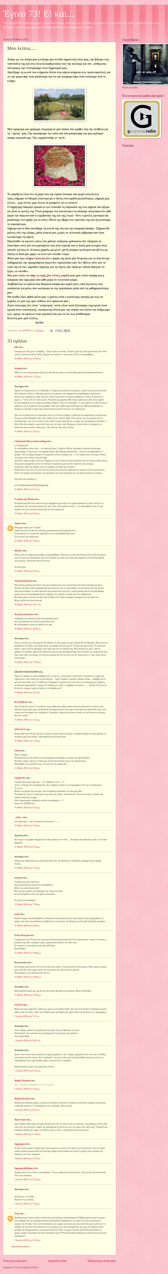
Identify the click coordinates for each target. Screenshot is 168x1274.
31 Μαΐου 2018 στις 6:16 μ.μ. (27, 847)
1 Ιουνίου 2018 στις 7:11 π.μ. (27, 1016)
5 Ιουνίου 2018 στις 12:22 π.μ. (27, 1240)
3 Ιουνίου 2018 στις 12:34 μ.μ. (27, 1179)
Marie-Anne (20, 1120)
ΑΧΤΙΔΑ (18, 1005)
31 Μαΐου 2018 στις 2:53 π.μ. (27, 431)
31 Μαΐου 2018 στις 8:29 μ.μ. (27, 925)
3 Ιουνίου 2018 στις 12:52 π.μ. (27, 1158)
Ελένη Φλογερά (21, 935)
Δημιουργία (19, 1144)
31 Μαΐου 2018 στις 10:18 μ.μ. (27, 995)
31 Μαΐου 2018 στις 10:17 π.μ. (27, 604)
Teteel (17, 750)
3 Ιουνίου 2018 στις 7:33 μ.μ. (27, 1204)
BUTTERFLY (21, 702)
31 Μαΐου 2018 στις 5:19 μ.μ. (27, 825)
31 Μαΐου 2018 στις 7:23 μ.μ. (27, 868)
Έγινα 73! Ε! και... (38, 13)
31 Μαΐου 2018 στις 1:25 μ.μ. (27, 720)
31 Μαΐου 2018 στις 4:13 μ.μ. (27, 807)
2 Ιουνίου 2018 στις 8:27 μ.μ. (27, 1110)
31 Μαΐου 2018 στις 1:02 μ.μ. (27, 692)
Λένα (16, 1213)
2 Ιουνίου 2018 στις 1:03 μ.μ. (27, 1089)
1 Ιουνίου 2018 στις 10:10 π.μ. (27, 1071)
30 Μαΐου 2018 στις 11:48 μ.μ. (27, 358)
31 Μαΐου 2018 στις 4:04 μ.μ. (27, 768)
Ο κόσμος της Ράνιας (24, 499)
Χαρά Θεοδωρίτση (23, 581)
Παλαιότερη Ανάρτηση (102, 1260)
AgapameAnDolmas (23, 1168)
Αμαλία (17, 523)
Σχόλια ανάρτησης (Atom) (26, 1267)
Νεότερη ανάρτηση (15, 1260)
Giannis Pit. (20, 778)
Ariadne (18, 368)
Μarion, (18, 550)
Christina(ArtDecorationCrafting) (30, 441)
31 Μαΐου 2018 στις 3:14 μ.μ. (27, 741)
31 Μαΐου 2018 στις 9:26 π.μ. (27, 571)
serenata (18, 878)
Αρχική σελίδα (57, 1260)
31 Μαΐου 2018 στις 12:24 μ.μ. (27, 662)
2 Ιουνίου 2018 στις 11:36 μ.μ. (27, 1134)
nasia (16, 914)
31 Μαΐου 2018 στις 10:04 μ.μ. (27, 953)
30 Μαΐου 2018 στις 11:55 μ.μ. (27, 376)
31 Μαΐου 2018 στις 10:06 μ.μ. (27, 977)
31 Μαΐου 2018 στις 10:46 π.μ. (27, 629)
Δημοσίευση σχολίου (20, 1246)
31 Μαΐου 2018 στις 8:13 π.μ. (27, 489)
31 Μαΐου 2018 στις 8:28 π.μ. (27, 513)
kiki (16, 347)
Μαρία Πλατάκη (22, 1080)
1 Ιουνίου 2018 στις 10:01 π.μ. (27, 1040)
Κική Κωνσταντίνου (23, 614)
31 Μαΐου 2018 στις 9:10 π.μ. (27, 541)
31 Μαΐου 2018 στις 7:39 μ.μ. (27, 904)
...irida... (18, 817)
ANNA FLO (20, 729)
